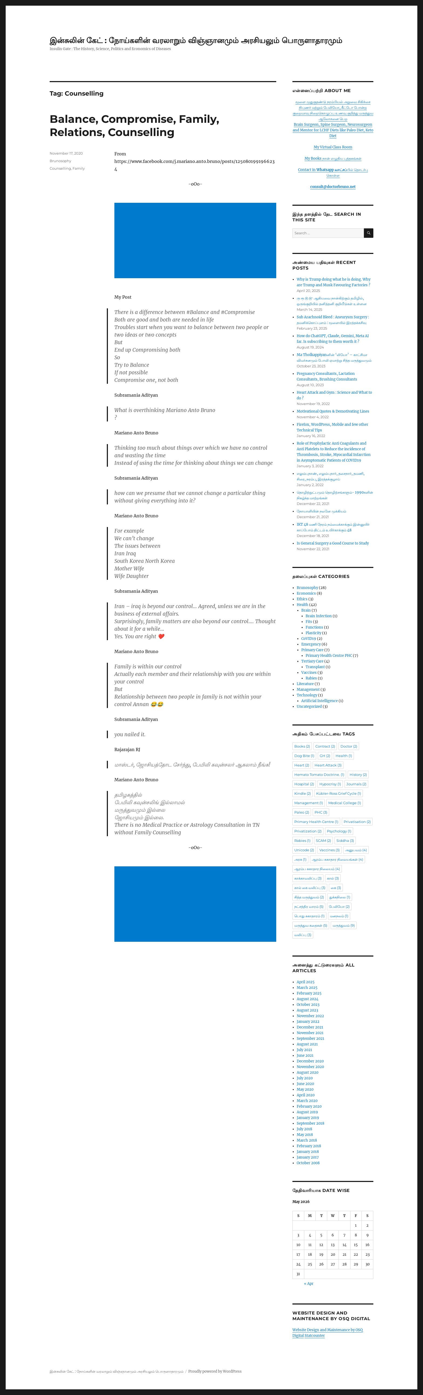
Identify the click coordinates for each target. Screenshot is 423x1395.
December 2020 (310, 1061)
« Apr (308, 1283)
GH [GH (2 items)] (325, 756)
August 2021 (307, 1044)
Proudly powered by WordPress (215, 1371)
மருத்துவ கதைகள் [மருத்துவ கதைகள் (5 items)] (310, 925)
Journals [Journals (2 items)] (356, 784)
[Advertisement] (196, 241)
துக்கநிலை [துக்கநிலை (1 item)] (339, 897)
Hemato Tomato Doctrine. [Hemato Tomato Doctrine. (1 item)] (319, 774)
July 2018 (304, 1129)
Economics (306, 593)
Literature (305, 684)
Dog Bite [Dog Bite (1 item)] (304, 756)
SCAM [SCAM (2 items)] (323, 840)
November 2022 (310, 1016)
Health (302, 604)
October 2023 (308, 1004)
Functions (314, 627)
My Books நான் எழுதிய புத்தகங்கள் (333, 158)
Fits (309, 621)
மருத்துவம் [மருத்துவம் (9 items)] (344, 925)
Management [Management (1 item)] (308, 803)
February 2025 (309, 993)
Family (79, 168)
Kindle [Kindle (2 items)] (302, 793)
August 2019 (307, 1112)
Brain (306, 610)
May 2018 (305, 1134)
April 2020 (306, 1095)
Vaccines (309, 672)
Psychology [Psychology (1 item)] (339, 831)
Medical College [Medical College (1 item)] (344, 803)
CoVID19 (308, 638)
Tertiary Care (312, 661)
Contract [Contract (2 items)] (325, 746)
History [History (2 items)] (358, 774)
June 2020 (305, 1084)
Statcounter (315, 1335)
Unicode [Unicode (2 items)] (304, 850)
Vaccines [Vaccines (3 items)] (329, 850)
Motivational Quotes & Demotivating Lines (333, 411)
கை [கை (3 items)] (336, 887)
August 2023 (307, 1010)
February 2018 (309, 1146)
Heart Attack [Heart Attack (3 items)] (328, 765)
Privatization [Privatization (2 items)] (308, 831)
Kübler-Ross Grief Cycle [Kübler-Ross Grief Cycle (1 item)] (338, 793)
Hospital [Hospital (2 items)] (304, 784)
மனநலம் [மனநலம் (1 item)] (339, 916)
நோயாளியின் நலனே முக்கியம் (321, 511)
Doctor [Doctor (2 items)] (348, 746)
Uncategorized (309, 706)
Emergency (311, 644)
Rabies (311, 678)
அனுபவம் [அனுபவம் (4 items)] (356, 850)
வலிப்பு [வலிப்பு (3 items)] (302, 935)
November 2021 (310, 1033)
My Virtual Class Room (333, 147)
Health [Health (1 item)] (344, 756)
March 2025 (307, 987)
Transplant (315, 667)
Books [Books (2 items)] (302, 746)
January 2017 (308, 1157)
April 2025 (306, 982)
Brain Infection (319, 616)
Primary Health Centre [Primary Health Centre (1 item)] (316, 821)
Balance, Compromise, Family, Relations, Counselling (134, 125)
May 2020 (305, 1089)
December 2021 (310, 1027)
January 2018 (308, 1151)
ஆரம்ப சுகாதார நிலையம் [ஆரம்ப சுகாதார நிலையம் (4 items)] (317, 869)
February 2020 (309, 1106)
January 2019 (308, 1117)
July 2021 (304, 1050)
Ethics (302, 599)
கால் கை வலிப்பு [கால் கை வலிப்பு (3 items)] (309, 887)
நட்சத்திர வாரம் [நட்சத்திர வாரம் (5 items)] (308, 906)
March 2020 (307, 1100)
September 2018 (310, 1123)
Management (308, 689)
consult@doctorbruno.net (333, 186)
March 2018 (307, 1140)
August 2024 (307, 999)
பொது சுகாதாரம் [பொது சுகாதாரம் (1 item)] (309, 916)
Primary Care (312, 650)
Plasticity (313, 633)
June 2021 (305, 1055)
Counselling (60, 168)
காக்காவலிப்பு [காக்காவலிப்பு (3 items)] (308, 878)
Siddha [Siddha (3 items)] (345, 840)
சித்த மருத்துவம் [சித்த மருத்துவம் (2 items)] (309, 897)
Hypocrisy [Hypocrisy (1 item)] (330, 784)
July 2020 (305, 1078)
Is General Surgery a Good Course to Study (333, 543)
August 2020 (307, 1072)
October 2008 (308, 1163)
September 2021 (310, 1038)
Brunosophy (60, 161)
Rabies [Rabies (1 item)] (302, 840)
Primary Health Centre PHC (329, 655)
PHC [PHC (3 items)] (321, 812)
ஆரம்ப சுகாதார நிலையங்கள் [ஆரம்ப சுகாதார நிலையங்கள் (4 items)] (337, 859)
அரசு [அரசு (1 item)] (300, 859)
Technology (307, 695)
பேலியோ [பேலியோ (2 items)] (339, 906)
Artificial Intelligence (319, 701)
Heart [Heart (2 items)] (301, 765)
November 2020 (310, 1067)
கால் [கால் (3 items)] (333, 878)
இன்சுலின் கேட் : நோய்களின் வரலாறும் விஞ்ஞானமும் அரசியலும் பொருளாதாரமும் (196, 40)
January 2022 (308, 1021)
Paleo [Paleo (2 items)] (301, 812)
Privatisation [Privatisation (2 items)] (357, 821)
